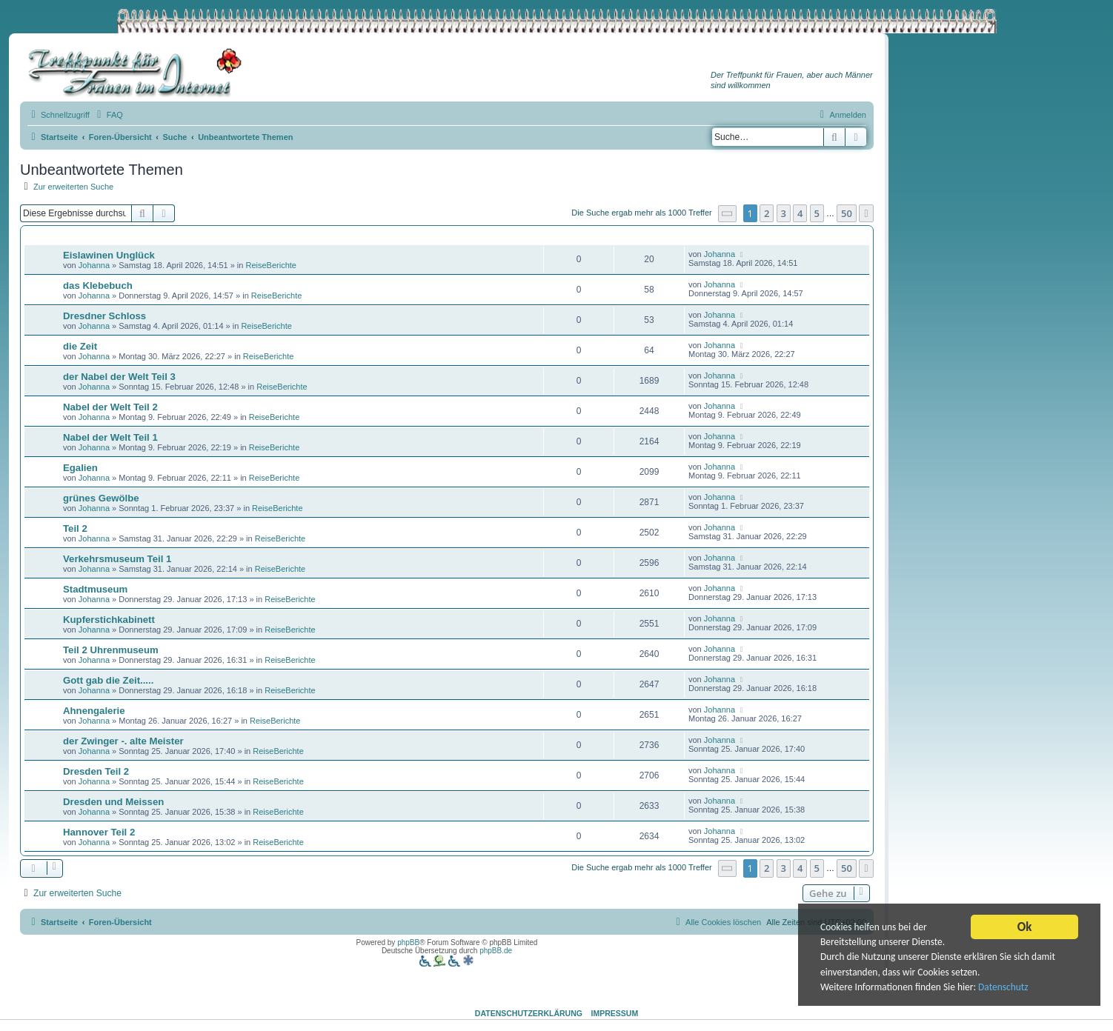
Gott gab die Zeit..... (108, 680)
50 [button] (846, 213)
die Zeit (80, 346)
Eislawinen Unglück (109, 255)
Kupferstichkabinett (109, 619)
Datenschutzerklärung (528, 1013)
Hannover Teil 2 (99, 832)
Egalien (80, 467)
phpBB (408, 942)
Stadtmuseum (95, 589)
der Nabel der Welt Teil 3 (119, 376)
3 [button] (783, 213)
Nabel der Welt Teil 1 (110, 437)
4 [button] (800, 213)
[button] (727, 213)
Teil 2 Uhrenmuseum (111, 649)
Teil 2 (75, 528)
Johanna (94, 265)
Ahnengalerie (94, 710)
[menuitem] (108, 115)
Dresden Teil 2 (96, 771)
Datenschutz (1005, 988)
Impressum (615, 1013)
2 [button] (766, 213)
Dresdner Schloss (104, 315)
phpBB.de (495, 951)
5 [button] (817, 213)
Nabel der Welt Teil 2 (110, 407)
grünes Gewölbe (101, 498)
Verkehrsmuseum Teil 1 (117, 558)
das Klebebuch (98, 285)
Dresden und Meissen (113, 801)
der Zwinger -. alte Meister (123, 741)
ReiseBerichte (271, 265)
